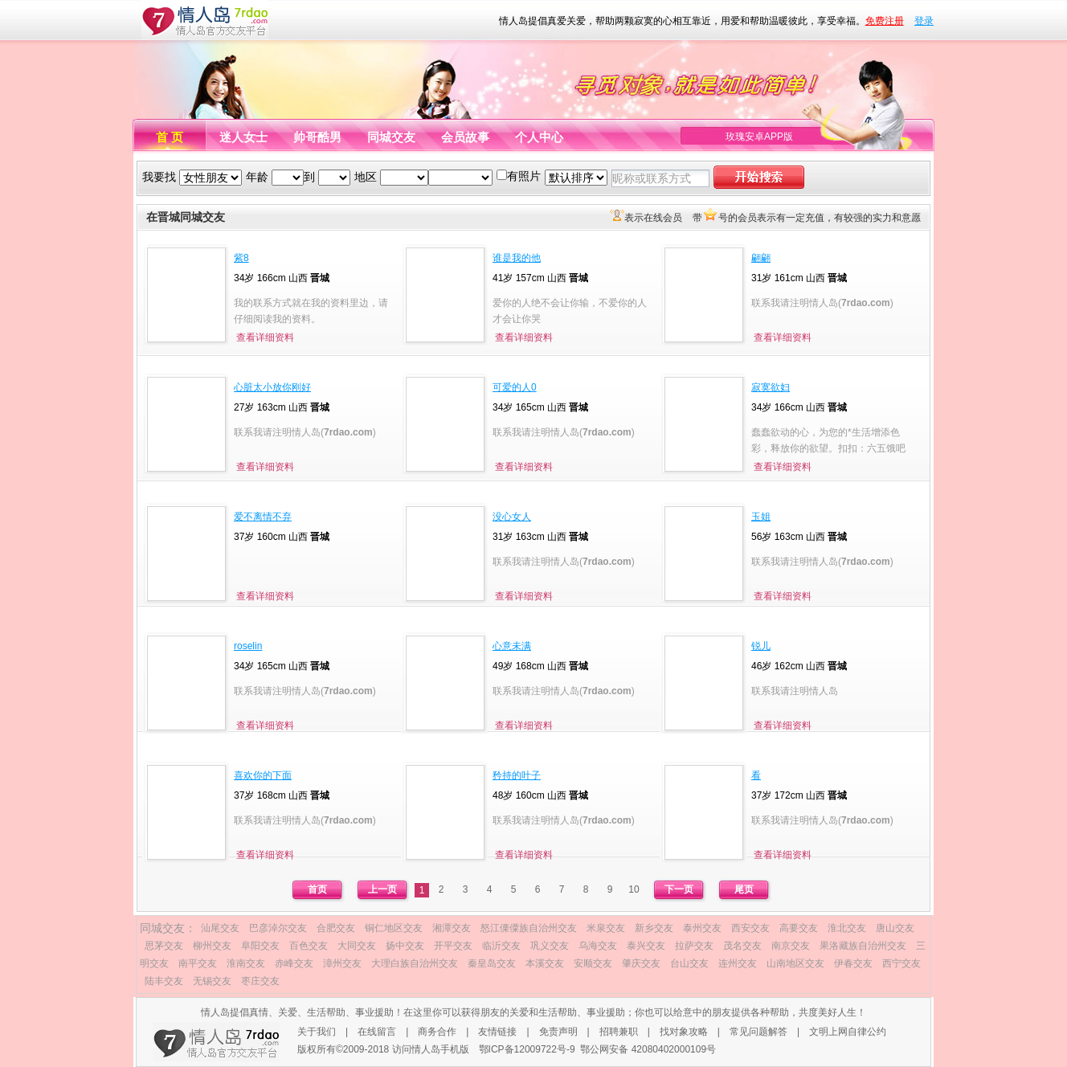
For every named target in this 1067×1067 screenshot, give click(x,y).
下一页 (678, 889)
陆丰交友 (164, 981)
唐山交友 (895, 928)
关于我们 (316, 1031)
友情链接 (497, 1031)
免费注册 (884, 21)
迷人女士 (243, 137)
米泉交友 (606, 928)
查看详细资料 (265, 337)
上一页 (382, 889)
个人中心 (539, 137)
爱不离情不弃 (263, 516)
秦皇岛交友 (492, 963)
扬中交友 (405, 945)
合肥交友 (336, 928)
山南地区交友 (795, 963)
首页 (317, 889)
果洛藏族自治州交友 (863, 945)
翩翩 (761, 258)
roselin (248, 646)
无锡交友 (212, 981)
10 (633, 889)
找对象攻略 (684, 1031)
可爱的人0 (515, 387)
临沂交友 (501, 945)
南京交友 (790, 945)
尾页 (744, 889)
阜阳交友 (260, 945)
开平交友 (453, 945)
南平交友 (197, 963)
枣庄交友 (260, 981)
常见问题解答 (758, 1031)
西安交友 (750, 928)
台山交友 (689, 963)
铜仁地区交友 (394, 928)
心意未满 (512, 646)
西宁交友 (901, 963)
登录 (924, 21)
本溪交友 (544, 963)
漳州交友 (342, 963)
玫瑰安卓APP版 (759, 136)
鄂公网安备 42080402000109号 (648, 1049)
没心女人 (512, 516)
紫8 (241, 258)
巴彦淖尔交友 (278, 928)
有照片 (524, 176)
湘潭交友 (451, 928)
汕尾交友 (220, 928)
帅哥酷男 (317, 137)
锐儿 (761, 646)
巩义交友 (549, 945)
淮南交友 (246, 963)
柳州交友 (212, 945)
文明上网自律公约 (847, 1031)
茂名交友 (742, 945)
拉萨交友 (694, 945)
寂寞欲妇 (770, 387)
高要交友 (798, 928)
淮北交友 (847, 928)
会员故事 (465, 137)
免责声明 (558, 1031)
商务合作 (437, 1031)
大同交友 (356, 945)
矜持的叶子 (517, 775)
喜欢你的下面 (263, 775)
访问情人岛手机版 (430, 1049)
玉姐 (761, 516)
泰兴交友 (646, 945)
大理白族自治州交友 (414, 963)
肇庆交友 (641, 963)
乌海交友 (597, 945)
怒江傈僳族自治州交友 (528, 928)
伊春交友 (853, 963)
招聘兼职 (618, 1031)
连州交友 (737, 963)
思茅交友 (164, 945)
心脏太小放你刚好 (272, 387)
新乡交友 (654, 928)
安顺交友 (593, 963)
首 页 (169, 137)
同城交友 (391, 137)
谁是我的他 (517, 258)
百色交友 (308, 945)
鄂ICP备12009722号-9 (527, 1049)
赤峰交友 (294, 963)
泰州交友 (702, 928)
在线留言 (377, 1031)
